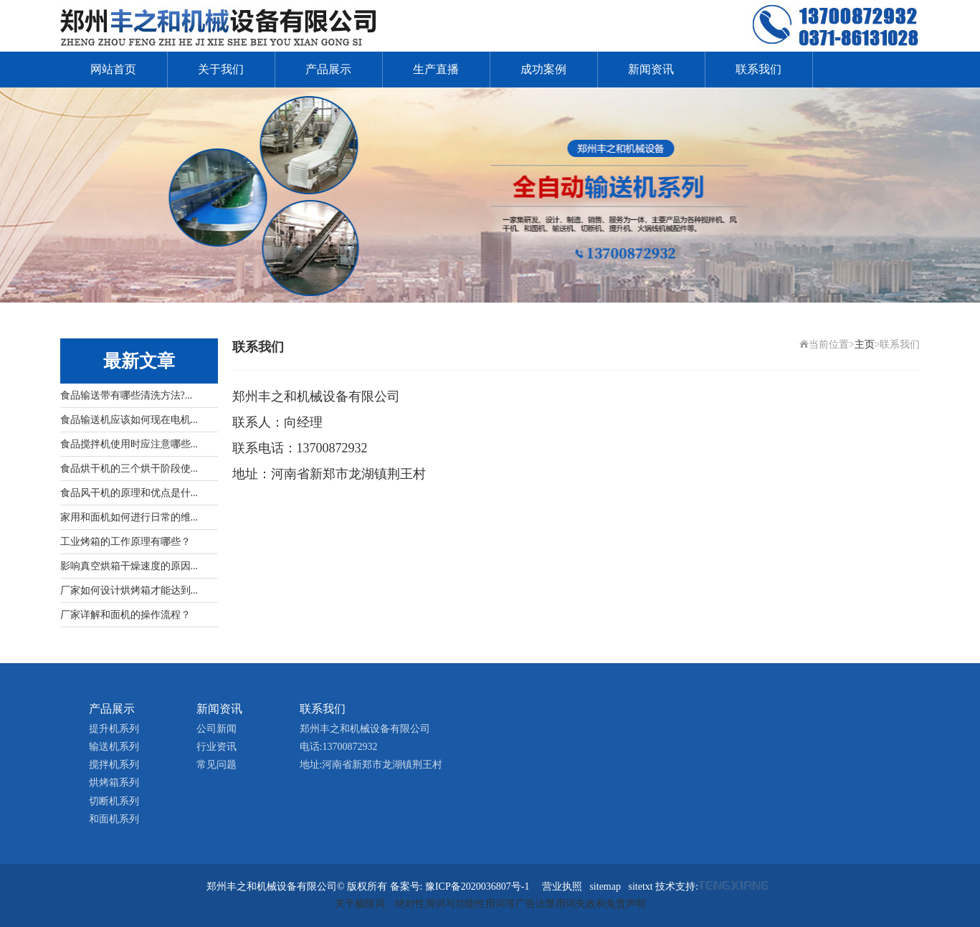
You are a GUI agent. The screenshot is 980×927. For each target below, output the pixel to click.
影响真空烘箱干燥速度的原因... (129, 566)
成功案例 (543, 69)
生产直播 (436, 69)
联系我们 (758, 69)
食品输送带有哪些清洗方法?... (126, 395)
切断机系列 (114, 801)
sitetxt (640, 886)
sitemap (605, 886)
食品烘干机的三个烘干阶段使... (129, 468)
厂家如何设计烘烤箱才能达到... (129, 590)
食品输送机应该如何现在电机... (129, 419)
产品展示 (328, 69)
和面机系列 (114, 819)
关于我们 (221, 69)
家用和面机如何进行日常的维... (129, 517)
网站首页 (113, 69)
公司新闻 (216, 728)
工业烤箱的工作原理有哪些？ (125, 541)
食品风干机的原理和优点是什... (129, 493)
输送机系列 (114, 746)
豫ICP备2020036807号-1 (477, 886)
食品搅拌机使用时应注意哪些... (129, 444)
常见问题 (216, 764)
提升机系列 (114, 728)
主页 (865, 344)
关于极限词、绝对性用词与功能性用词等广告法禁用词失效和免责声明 (490, 903)
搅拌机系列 (114, 764)
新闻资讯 (651, 69)
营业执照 (562, 886)
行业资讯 (216, 746)
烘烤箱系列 (114, 782)
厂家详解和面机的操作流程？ (125, 614)
